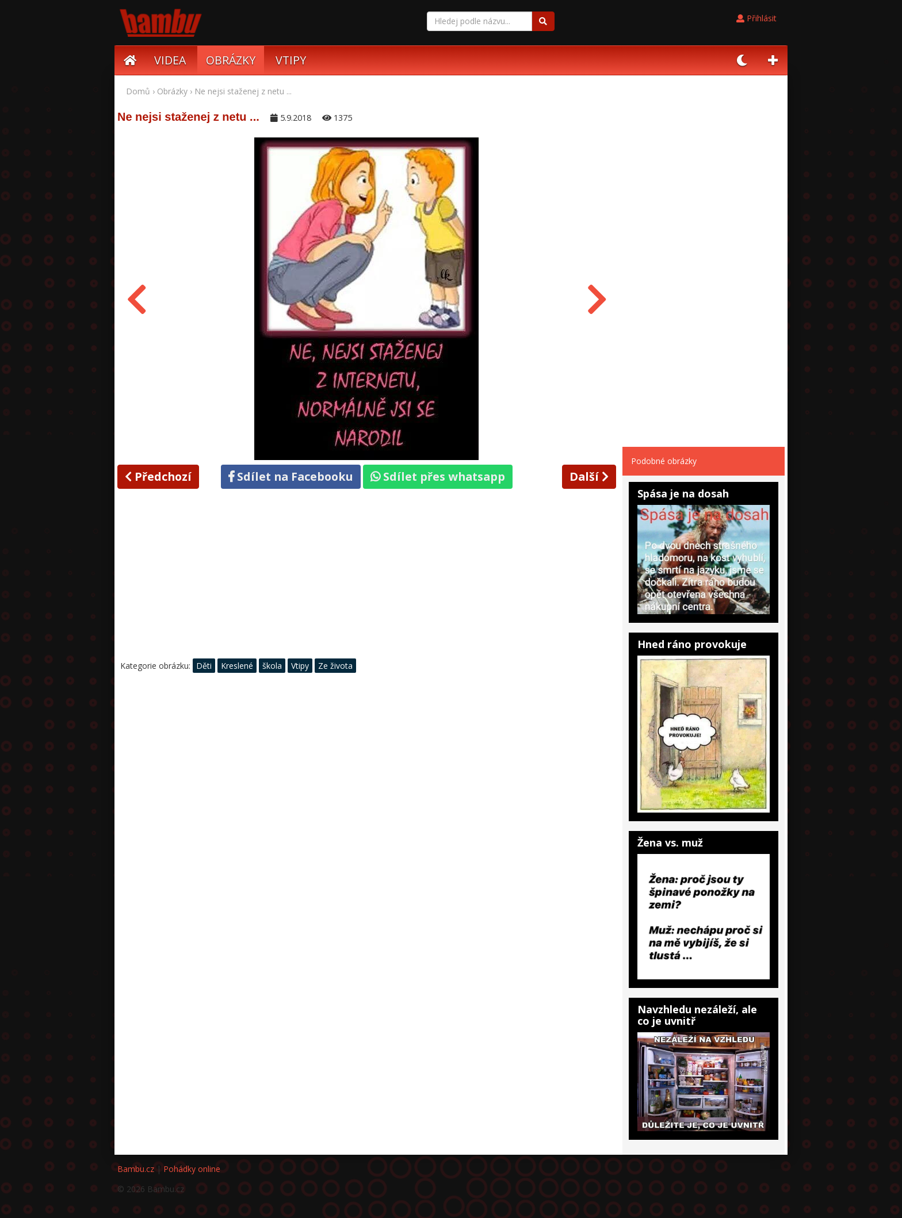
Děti (204, 665)
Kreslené (237, 665)
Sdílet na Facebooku (290, 476)
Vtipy (300, 665)
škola (272, 665)
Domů (138, 91)
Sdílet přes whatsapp (437, 476)
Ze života (335, 665)
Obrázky (172, 91)
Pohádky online (191, 1168)
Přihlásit (756, 18)
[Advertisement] (367, 576)
